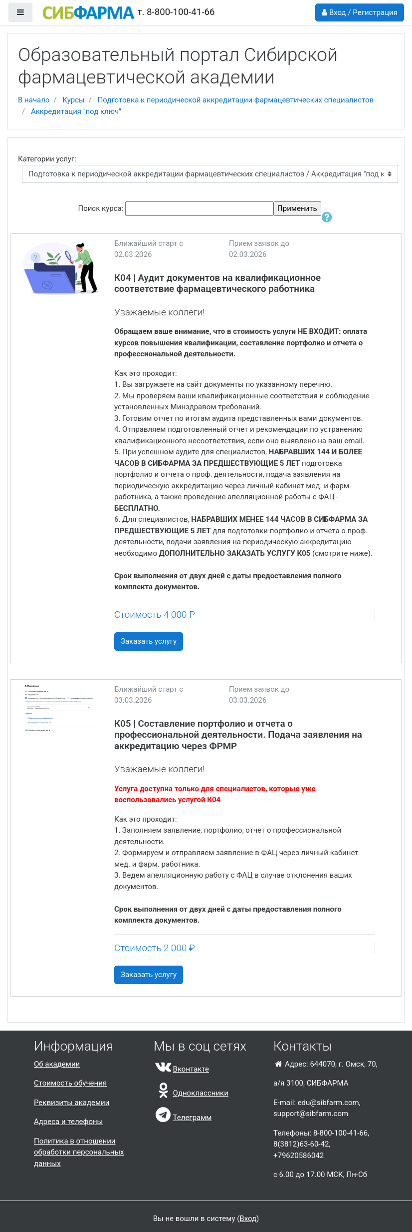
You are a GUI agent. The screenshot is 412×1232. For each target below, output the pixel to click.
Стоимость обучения (70, 1083)
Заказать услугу (149, 641)
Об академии (57, 1064)
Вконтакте (181, 1069)
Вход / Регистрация (360, 12)
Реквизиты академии (71, 1102)
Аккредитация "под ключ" (76, 111)
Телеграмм (183, 1117)
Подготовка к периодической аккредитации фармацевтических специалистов (236, 99)
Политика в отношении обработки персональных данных (79, 1152)
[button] (327, 217)
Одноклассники (191, 1093)
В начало (33, 99)
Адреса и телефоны (68, 1121)
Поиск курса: (101, 208)
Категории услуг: (47, 158)
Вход (247, 1218)
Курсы (73, 99)
